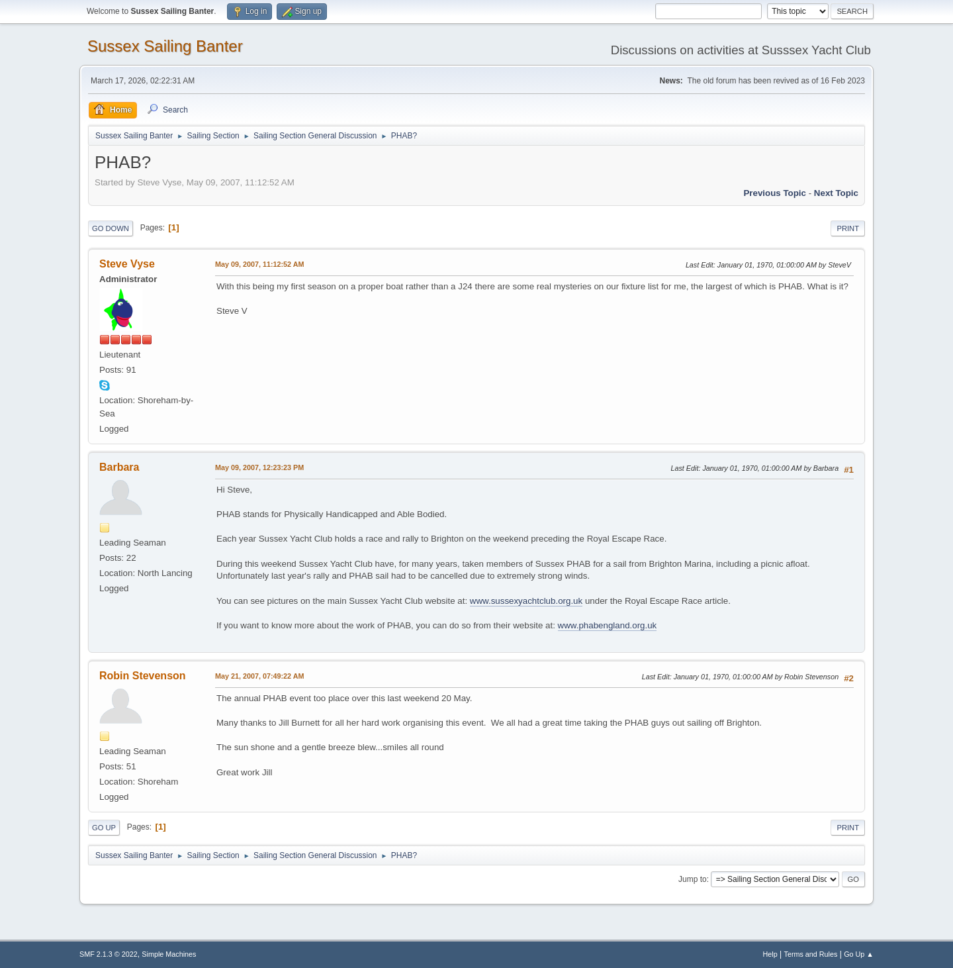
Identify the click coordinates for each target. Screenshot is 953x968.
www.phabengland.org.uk (607, 625)
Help (770, 954)
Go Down (110, 228)
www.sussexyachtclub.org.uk (526, 601)
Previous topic (774, 193)
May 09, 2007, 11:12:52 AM (259, 264)
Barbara (119, 467)
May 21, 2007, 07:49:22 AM (259, 676)
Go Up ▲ (859, 954)
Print (848, 228)
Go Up (104, 828)
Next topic (836, 193)
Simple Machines (169, 954)
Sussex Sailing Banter (165, 46)
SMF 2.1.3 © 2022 (108, 954)
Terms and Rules (811, 954)
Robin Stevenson (142, 675)
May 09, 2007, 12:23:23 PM (259, 467)
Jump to (692, 879)
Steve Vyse (127, 263)
